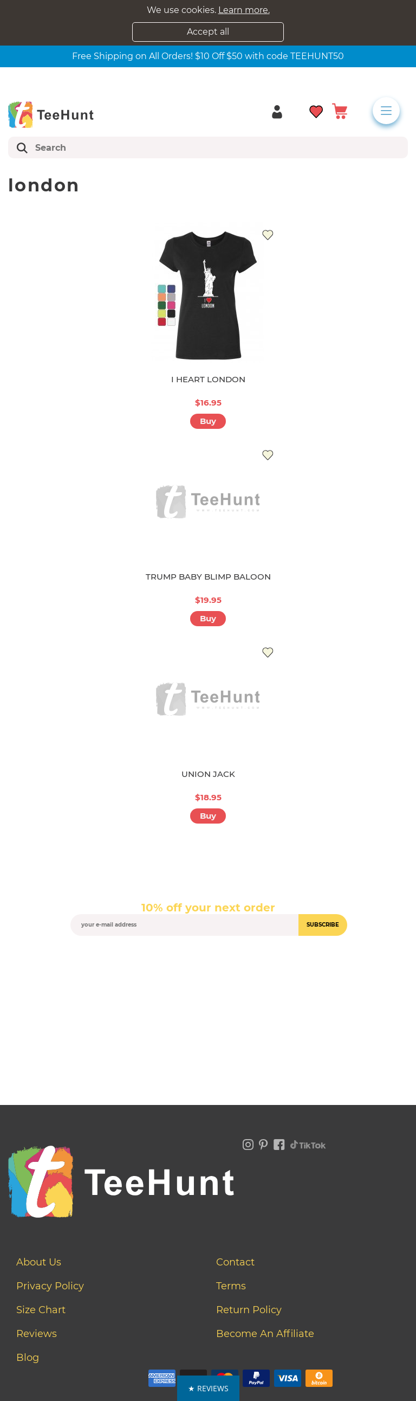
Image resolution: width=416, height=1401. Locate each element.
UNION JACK (208, 774)
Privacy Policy (50, 1286)
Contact (235, 1262)
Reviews (36, 1334)
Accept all (208, 32)
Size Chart (41, 1310)
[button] (208, 1388)
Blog (27, 1358)
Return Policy (249, 1310)
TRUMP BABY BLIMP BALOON (208, 576)
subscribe (323, 924)
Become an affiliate (265, 1334)
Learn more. (244, 10)
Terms (231, 1286)
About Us (38, 1262)
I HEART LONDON (208, 379)
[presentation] (208, 961)
